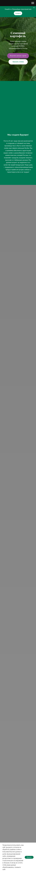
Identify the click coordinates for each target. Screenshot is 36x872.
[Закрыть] (34, 8)
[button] (18, 55)
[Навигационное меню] (32, 3)
